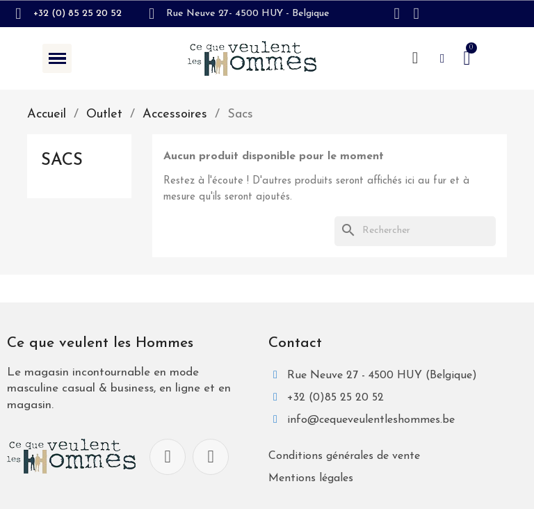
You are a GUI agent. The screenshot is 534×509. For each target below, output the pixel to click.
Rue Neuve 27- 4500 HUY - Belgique (248, 13)
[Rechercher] (415, 231)
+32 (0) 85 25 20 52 (77, 13)
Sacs (62, 160)
